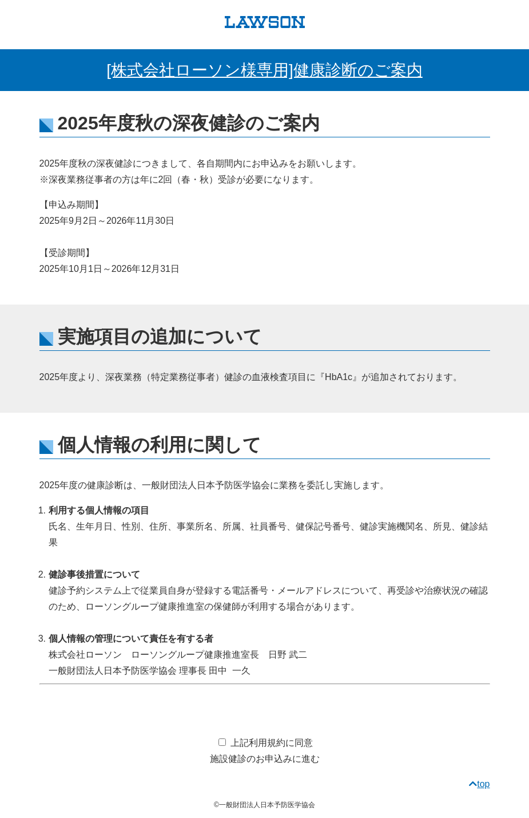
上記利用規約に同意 (271, 743)
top (479, 784)
